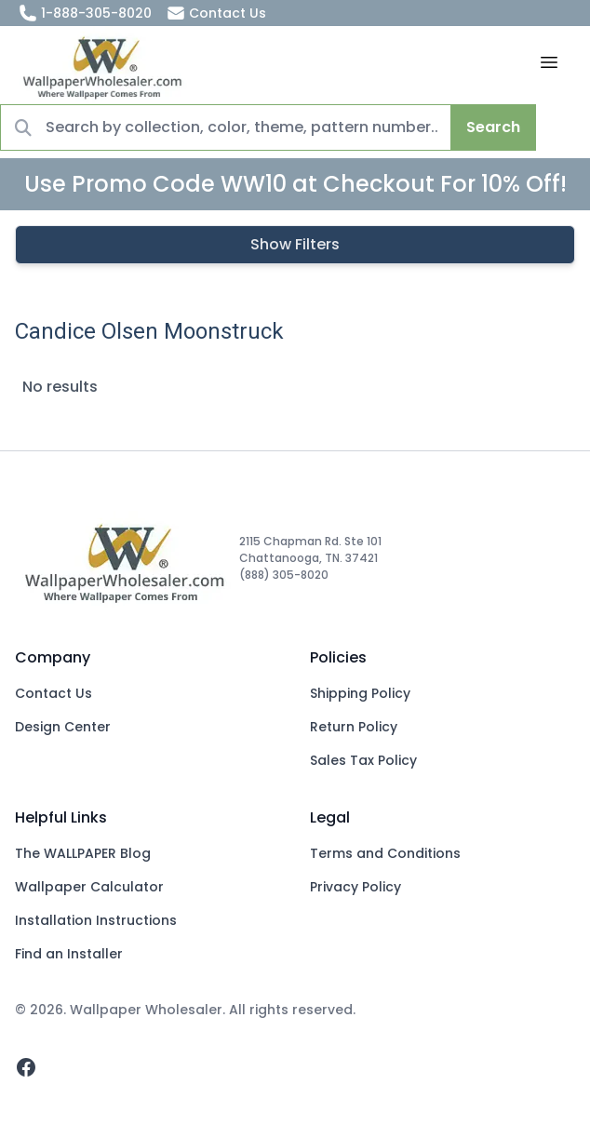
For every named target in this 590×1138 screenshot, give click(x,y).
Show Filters (295, 244)
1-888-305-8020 (85, 13)
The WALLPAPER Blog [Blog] (83, 853)
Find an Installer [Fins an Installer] (69, 953)
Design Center (63, 726)
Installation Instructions (96, 920)
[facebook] (26, 1067)
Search (493, 127)
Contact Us (216, 13)
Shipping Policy (360, 693)
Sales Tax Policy (363, 760)
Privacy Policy (355, 886)
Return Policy (353, 726)
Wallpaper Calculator (89, 886)
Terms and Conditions (385, 853)
